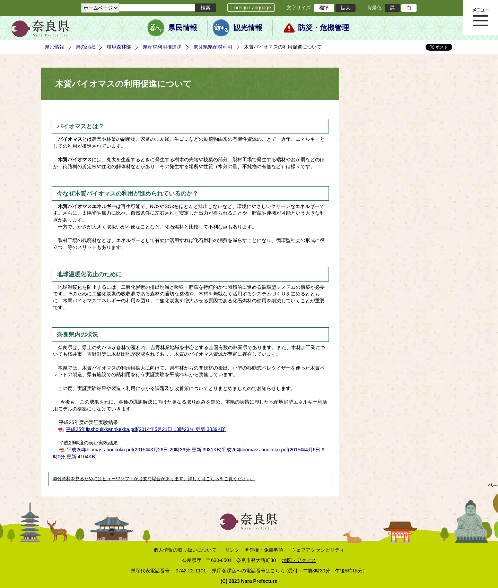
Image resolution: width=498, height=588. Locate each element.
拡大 (345, 7)
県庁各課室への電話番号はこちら (248, 570)
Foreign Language (251, 7)
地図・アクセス (299, 560)
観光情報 (247, 28)
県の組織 (85, 47)
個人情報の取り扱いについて (185, 550)
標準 (324, 7)
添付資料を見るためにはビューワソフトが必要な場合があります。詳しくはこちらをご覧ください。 (154, 478)
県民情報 (182, 28)
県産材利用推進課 (162, 47)
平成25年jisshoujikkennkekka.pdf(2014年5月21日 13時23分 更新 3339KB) (146, 429)
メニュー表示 (480, 17)
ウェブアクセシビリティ (317, 550)
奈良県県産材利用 (212, 47)
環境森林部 (119, 47)
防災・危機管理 (323, 28)
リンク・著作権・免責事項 (254, 550)
